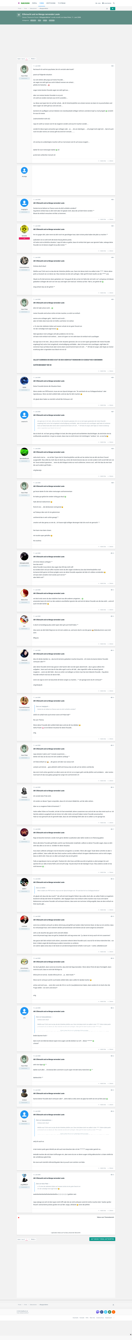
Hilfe (87, 1318)
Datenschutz (100, 1318)
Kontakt (82, 1318)
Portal (34, 3)
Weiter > (33, 58)
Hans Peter (67, 17)
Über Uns (92, 1318)
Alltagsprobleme (44, 17)
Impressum (108, 1318)
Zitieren (111, 161)
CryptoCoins (50, 3)
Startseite (75, 1318)
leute (39, 20)
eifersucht (33, 20)
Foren (42, 3)
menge (45, 20)
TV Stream (61, 3)
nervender (51, 20)
